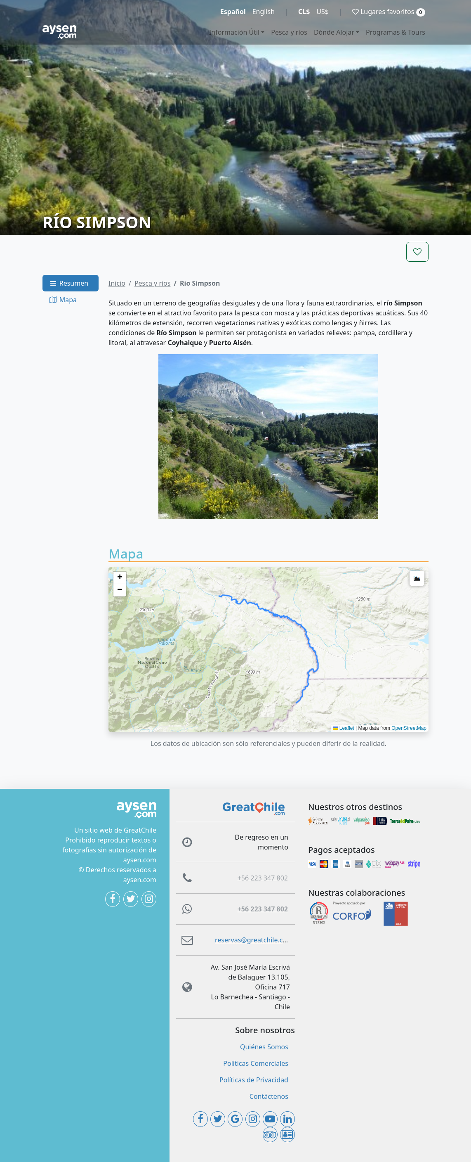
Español (233, 11)
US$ (322, 11)
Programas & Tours (395, 32)
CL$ (304, 11)
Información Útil (234, 32)
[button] (119, 578)
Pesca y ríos (289, 32)
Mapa (63, 299)
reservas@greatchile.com (254, 939)
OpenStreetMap (408, 728)
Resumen (68, 283)
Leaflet (343, 728)
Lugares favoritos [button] (388, 12)
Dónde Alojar (334, 32)
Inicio (116, 283)
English (263, 11)
